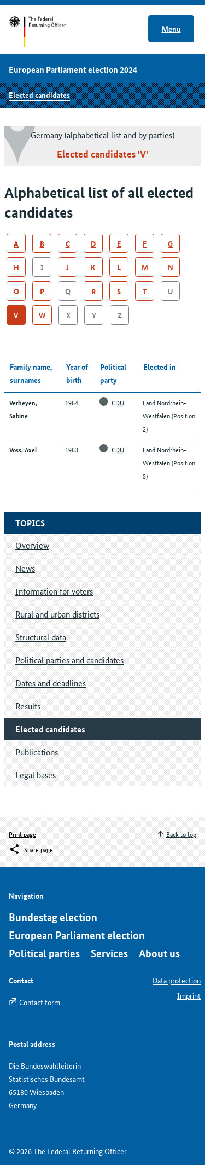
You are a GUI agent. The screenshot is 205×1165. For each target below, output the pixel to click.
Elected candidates (39, 94)
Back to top (181, 834)
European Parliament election (77, 935)
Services (109, 953)
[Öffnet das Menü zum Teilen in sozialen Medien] (31, 849)
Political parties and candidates (69, 660)
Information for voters (54, 591)
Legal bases (35, 774)
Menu (171, 28)
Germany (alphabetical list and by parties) (102, 135)
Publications (36, 752)
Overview (32, 545)
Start (48, 31)
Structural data (40, 637)
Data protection (177, 980)
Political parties (44, 953)
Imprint (189, 995)
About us (159, 953)
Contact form (39, 1002)
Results (27, 706)
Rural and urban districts (57, 614)
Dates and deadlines (50, 683)
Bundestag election (53, 917)
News (25, 568)
